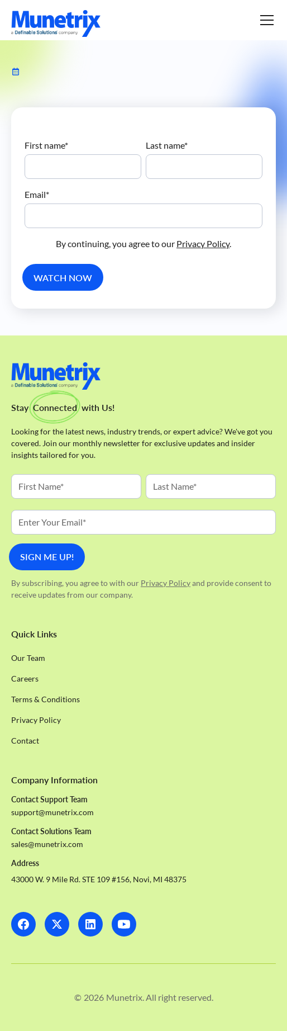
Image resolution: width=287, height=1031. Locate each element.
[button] (264, 20)
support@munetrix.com (52, 812)
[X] (57, 924)
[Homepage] (56, 23)
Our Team (28, 658)
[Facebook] (23, 924)
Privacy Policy (202, 243)
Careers (25, 678)
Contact (25, 740)
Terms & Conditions (45, 699)
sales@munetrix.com (47, 844)
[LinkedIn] (90, 924)
